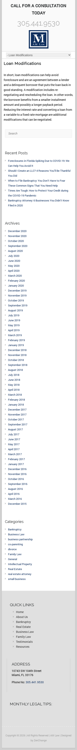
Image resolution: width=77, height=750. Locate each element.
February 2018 (16, 399)
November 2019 (17, 295)
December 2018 (17, 350)
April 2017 (14, 449)
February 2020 (16, 280)
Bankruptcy (15, 529)
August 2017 (15, 429)
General (12, 559)
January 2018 (16, 404)
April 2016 (14, 494)
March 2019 (15, 335)
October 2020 (16, 241)
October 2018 (16, 360)
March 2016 (15, 499)
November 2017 (17, 414)
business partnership (20, 539)
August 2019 (15, 310)
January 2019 (16, 345)
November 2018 (17, 355)
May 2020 (14, 266)
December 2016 (17, 469)
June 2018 (14, 380)
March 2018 (15, 394)
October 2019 (16, 300)
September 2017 (17, 424)
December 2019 (17, 290)
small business (17, 579)
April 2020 (14, 271)
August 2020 (15, 251)
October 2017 (16, 419)
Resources (22, 647)
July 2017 (13, 434)
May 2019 (14, 325)
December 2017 (17, 409)
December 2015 (17, 504)
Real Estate (15, 569)
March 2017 (15, 454)
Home (20, 612)
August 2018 (15, 370)
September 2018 (17, 365)
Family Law (15, 554)
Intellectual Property (20, 564)
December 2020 (17, 231)
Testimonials (24, 642)
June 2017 (14, 439)
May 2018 (14, 385)
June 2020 (14, 261)
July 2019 (13, 315)
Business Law (16, 534)
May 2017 (14, 444)
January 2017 (16, 464)
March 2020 (15, 275)
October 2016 (16, 479)
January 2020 (16, 285)
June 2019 (14, 320)
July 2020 (13, 256)
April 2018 (14, 390)
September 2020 (17, 246)
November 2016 (17, 474)
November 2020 (17, 236)
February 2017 (16, 459)
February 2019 (16, 340)
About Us (22, 617)
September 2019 (17, 305)
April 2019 (14, 330)
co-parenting (15, 544)
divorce (12, 549)
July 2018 (13, 375)
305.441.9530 (35, 682)
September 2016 (17, 484)
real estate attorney (19, 574)
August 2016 (15, 489)
